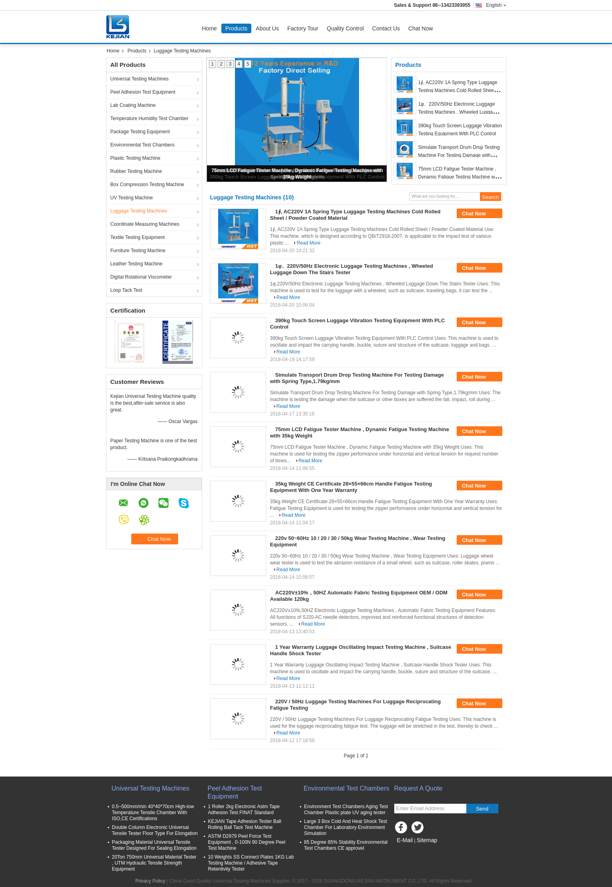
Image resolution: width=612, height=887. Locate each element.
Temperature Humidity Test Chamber (149, 118)
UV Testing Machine (131, 198)
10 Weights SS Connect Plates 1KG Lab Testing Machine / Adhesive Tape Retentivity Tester (251, 863)
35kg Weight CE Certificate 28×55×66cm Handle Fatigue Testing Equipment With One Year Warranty (351, 487)
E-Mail (405, 840)
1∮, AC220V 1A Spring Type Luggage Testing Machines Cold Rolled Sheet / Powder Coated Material (458, 90)
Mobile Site (408, 850)
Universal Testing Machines (139, 79)
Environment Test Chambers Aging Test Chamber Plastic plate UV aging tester (346, 809)
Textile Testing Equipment (137, 237)
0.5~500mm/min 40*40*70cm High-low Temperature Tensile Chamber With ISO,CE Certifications (153, 812)
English (496, 5)
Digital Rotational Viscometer (141, 277)
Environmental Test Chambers (142, 145)
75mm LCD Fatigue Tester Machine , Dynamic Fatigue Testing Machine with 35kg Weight (459, 177)
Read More (308, 243)
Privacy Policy (150, 881)
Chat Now (420, 28)
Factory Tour (303, 28)
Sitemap (427, 840)
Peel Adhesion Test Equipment (143, 92)
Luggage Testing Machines (139, 211)
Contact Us (386, 28)
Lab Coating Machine (133, 105)
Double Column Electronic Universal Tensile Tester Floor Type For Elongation (155, 830)
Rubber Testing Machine (136, 171)
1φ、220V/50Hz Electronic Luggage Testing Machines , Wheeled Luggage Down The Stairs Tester (458, 112)
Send (482, 809)
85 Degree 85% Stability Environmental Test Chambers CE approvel (346, 845)
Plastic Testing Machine (135, 158)
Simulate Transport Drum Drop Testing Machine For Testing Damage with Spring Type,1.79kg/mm (459, 155)
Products (236, 28)
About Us (267, 28)
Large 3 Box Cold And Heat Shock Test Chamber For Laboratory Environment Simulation (345, 827)
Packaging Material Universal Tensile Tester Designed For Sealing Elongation (154, 845)
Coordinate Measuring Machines (145, 224)
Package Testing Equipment (140, 131)
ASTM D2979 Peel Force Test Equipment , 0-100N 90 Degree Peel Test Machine (246, 842)
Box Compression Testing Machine (147, 184)
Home (209, 28)
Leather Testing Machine (136, 264)
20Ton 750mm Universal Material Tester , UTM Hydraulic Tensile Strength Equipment (154, 863)
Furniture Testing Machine (138, 250)
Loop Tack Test (126, 290)
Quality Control (345, 28)
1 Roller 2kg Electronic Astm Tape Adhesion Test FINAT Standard (244, 809)
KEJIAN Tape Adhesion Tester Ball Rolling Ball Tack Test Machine (244, 824)
